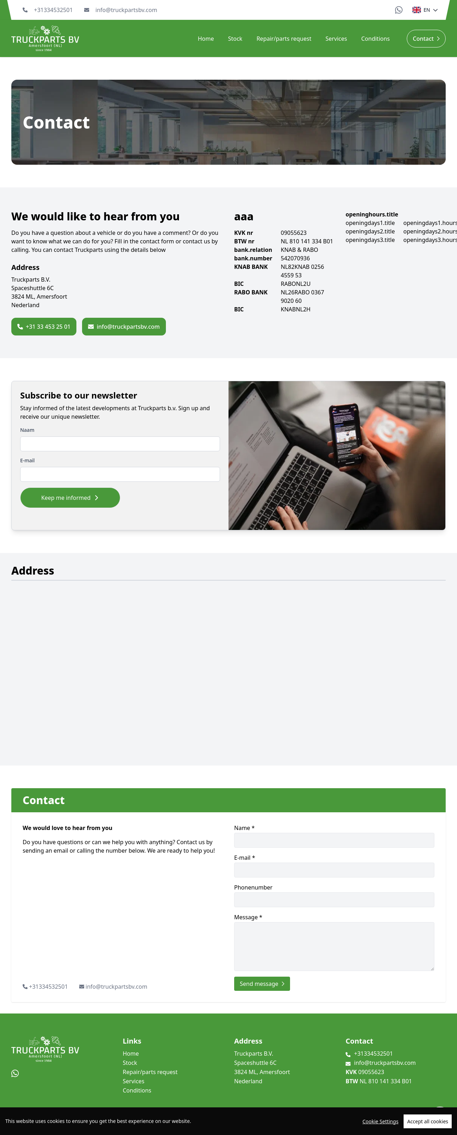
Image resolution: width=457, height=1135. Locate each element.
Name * (334, 836)
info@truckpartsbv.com (126, 10)
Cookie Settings (381, 1121)
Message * (334, 942)
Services (336, 39)
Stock (235, 39)
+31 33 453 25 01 (43, 327)
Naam (27, 430)
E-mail (27, 460)
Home (206, 39)
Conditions (375, 39)
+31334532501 (53, 10)
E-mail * (334, 865)
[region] (228, 1121)
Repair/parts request (283, 39)
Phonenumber (334, 895)
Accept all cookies (427, 1121)
